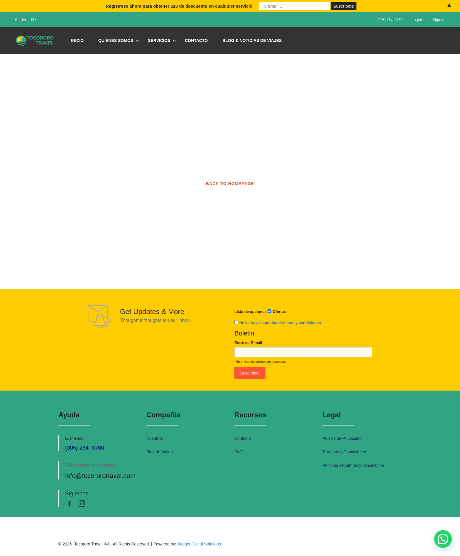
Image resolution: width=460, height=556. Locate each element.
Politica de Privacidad (342, 438)
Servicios (159, 40)
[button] (443, 539)
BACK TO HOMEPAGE (230, 183)
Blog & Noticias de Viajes (252, 40)
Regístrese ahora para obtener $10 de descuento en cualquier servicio (179, 6)
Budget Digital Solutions (199, 544)
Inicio (77, 40)
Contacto (196, 40)
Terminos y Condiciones (344, 452)
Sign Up (439, 20)
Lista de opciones (250, 311)
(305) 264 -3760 (390, 20)
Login (417, 20)
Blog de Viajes (159, 452)
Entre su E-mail (248, 342)
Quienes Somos (115, 40)
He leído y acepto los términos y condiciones (280, 323)
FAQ (238, 452)
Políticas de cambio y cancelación (353, 465)
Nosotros (154, 438)
